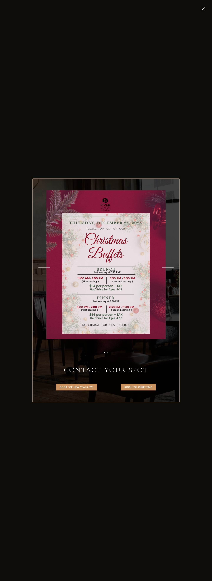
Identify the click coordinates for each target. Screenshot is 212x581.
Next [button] (168, 267)
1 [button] (104, 352)
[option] (106, 264)
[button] (76, 387)
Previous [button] (44, 267)
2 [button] (107, 352)
